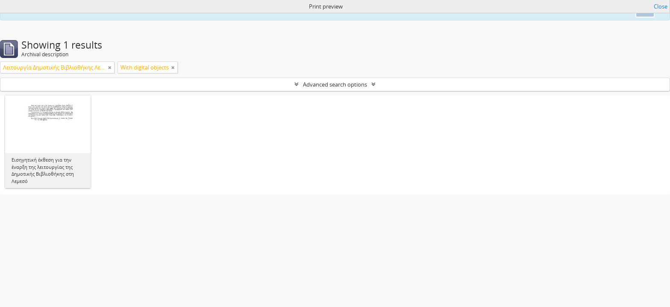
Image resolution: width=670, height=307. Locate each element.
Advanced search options (335, 84)
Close (660, 6)
